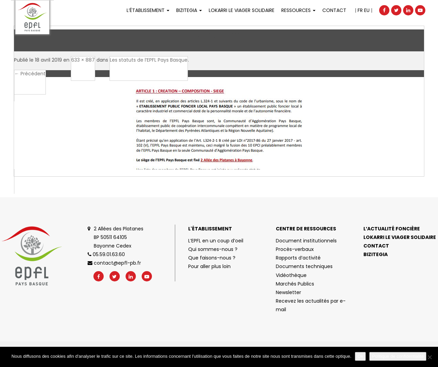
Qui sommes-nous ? (212, 249)
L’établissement (148, 10)
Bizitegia (189, 10)
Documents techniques (304, 266)
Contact (334, 10)
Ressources (298, 10)
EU (367, 10)
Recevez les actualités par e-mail (311, 305)
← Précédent (30, 73)
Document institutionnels (306, 240)
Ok (360, 356)
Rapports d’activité (298, 257)
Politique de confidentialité (398, 356)
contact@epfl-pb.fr (114, 263)
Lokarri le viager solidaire (399, 237)
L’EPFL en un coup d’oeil (215, 240)
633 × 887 (83, 59)
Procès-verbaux (295, 249)
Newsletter (288, 292)
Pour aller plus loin (209, 266)
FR (360, 10)
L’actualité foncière (391, 228)
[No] (429, 357)
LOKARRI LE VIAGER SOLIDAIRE (241, 10)
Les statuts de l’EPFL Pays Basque (149, 59)
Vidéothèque (291, 275)
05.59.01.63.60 (106, 254)
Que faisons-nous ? (211, 257)
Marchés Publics (295, 283)
